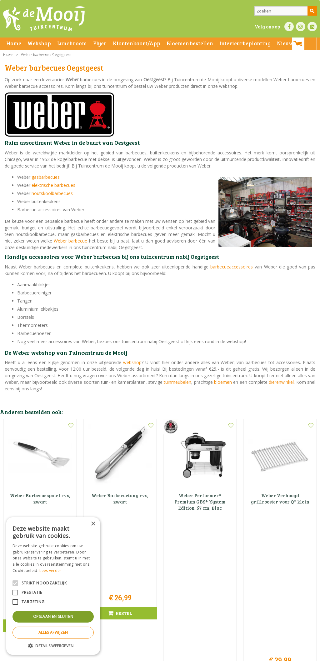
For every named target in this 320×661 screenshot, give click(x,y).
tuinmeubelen (177, 382)
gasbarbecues (46, 177)
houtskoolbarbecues (52, 193)
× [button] (93, 524)
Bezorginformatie (141, 654)
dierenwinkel (281, 382)
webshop (132, 362)
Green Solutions (218, 654)
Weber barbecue (70, 241)
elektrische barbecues (53, 185)
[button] (53, 645)
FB (289, 26)
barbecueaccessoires (231, 267)
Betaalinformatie (173, 654)
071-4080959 (162, 593)
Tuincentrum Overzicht (256, 654)
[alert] (53, 586)
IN (300, 26)
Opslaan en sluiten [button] (53, 616)
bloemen (223, 382)
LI (312, 26)
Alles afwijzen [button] (53, 632)
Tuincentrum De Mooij (160, 573)
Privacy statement (107, 654)
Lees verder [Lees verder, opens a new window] (50, 570)
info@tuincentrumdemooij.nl (162, 599)
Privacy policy (202, 654)
